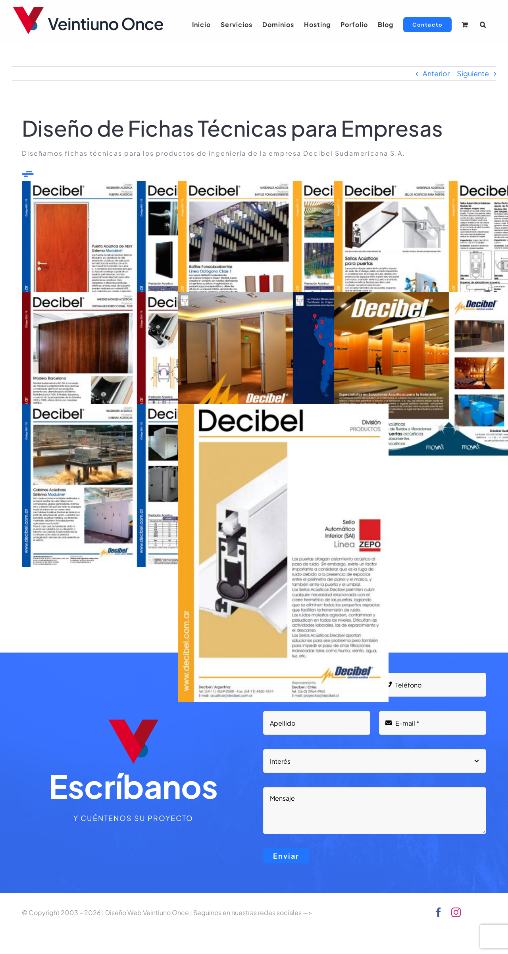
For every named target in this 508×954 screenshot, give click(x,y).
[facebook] (438, 912)
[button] (483, 24)
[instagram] (456, 912)
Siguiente (473, 73)
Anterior (436, 73)
